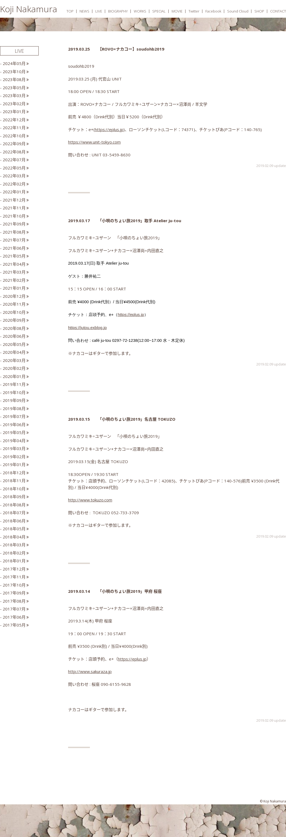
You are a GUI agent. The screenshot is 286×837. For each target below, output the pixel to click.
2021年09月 (14, 224)
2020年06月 (14, 336)
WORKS (140, 11)
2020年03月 (14, 360)
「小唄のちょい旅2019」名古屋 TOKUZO (136, 419)
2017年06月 (14, 617)
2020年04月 (14, 352)
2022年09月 (14, 143)
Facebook (213, 11)
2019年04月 (14, 440)
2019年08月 (14, 408)
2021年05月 (14, 256)
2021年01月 (14, 288)
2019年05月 (14, 432)
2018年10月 (14, 488)
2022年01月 (14, 191)
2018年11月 (14, 480)
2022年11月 (14, 127)
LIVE (98, 11)
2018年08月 (14, 504)
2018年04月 (14, 537)
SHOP (259, 11)
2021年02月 (14, 280)
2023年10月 (14, 71)
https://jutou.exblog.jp (87, 327)
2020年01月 (14, 376)
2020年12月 (14, 296)
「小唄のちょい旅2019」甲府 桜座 (130, 591)
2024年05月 (14, 63)
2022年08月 (14, 151)
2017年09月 (14, 593)
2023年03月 (14, 95)
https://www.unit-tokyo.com (94, 142)
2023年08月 (14, 79)
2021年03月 (14, 272)
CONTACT (278, 11)
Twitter (193, 11)
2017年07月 (14, 609)
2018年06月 (14, 520)
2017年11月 (14, 576)
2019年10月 (14, 392)
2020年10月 (14, 312)
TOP (70, 11)
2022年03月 (14, 175)
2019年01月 (14, 464)
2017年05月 (14, 625)
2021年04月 (14, 264)
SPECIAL (159, 11)
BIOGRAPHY (118, 11)
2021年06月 (14, 248)
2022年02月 (14, 184)
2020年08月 (14, 328)
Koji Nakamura (28, 9)
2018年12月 (14, 472)
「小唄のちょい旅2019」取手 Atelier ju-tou (139, 220)
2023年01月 (14, 111)
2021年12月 (14, 200)
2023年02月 (14, 103)
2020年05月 (14, 344)
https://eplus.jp (109, 129)
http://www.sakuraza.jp (90, 671)
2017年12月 (14, 569)
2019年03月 (14, 448)
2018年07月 (14, 512)
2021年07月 (14, 240)
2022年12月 (14, 119)
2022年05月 (14, 167)
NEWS (84, 11)
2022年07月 (14, 159)
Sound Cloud (237, 11)
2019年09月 (14, 400)
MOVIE (177, 11)
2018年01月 (14, 560)
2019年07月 (14, 416)
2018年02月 (14, 553)
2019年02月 (14, 456)
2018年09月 (14, 496)
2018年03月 (14, 544)
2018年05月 (14, 528)
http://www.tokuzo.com (90, 500)
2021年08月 (14, 232)
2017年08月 (14, 601)
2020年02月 (14, 368)
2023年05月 (14, 87)
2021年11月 (14, 207)
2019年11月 (14, 384)
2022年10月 (14, 135)
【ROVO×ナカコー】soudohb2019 (131, 49)
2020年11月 (14, 304)
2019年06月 (14, 424)
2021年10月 (14, 216)
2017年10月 (14, 585)
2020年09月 (14, 320)
